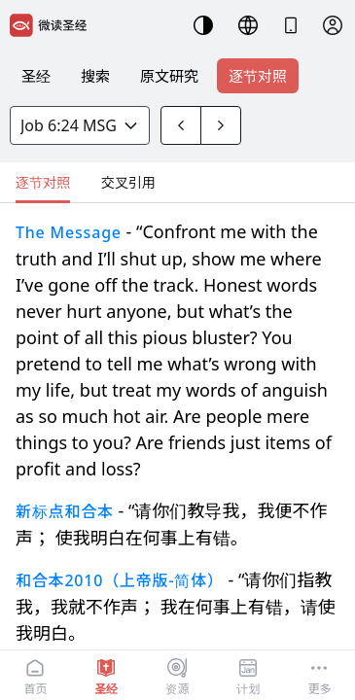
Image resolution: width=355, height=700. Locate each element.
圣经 (36, 76)
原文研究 (169, 76)
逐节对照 (258, 76)
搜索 (95, 76)
